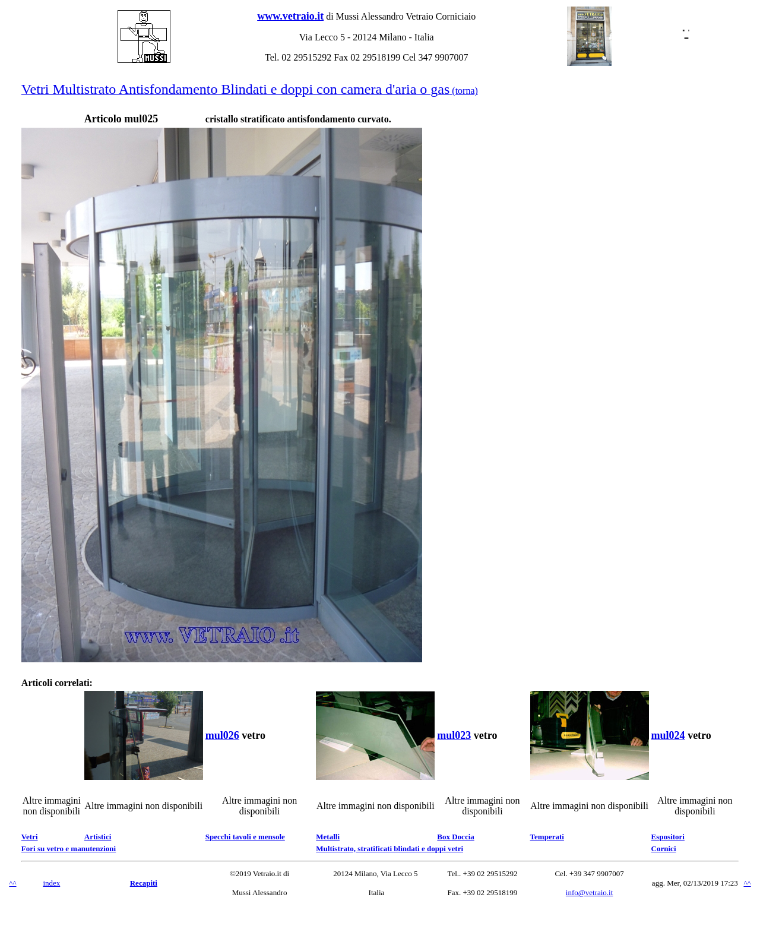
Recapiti (143, 883)
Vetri (29, 836)
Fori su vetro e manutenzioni (68, 848)
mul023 (454, 735)
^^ (12, 883)
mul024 (668, 735)
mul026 (222, 735)
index (51, 883)
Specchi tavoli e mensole (245, 836)
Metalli (328, 836)
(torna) (249, 91)
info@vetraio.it (589, 892)
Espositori (668, 836)
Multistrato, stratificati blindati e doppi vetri (389, 848)
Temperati (547, 836)
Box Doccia (455, 836)
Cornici (663, 848)
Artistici (97, 836)
